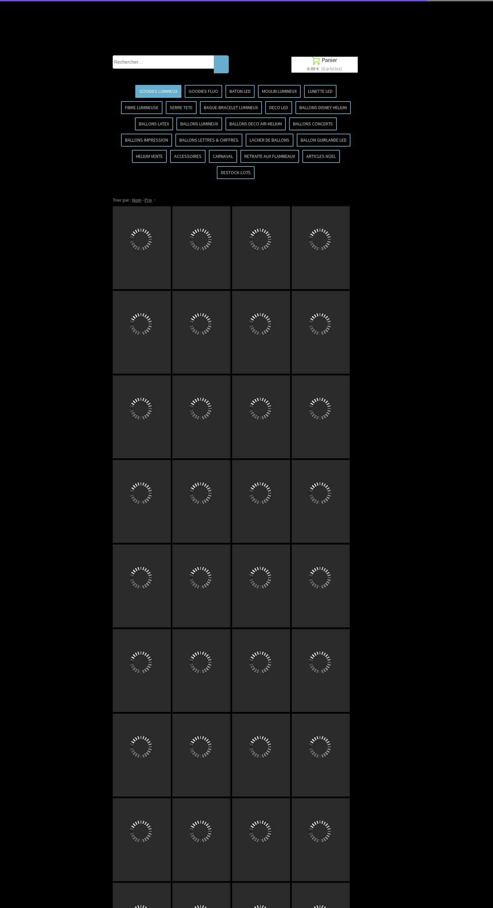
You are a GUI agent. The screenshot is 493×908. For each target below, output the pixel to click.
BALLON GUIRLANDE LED (323, 140)
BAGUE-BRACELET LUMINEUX (231, 107)
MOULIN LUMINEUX (279, 91)
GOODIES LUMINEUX (158, 91)
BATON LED (240, 91)
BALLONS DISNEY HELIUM (323, 107)
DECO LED (278, 107)
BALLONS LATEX (154, 124)
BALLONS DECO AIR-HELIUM (255, 124)
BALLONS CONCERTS (313, 124)
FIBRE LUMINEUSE (141, 107)
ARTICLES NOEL (321, 156)
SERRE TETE (181, 107)
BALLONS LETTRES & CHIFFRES (208, 140)
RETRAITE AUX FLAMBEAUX (269, 156)
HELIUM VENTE (149, 156)
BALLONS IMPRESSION (146, 140)
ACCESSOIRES (188, 156)
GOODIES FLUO (203, 91)
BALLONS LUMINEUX (199, 124)
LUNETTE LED (320, 91)
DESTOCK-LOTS (236, 172)
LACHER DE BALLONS (269, 140)
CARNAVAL (223, 156)
